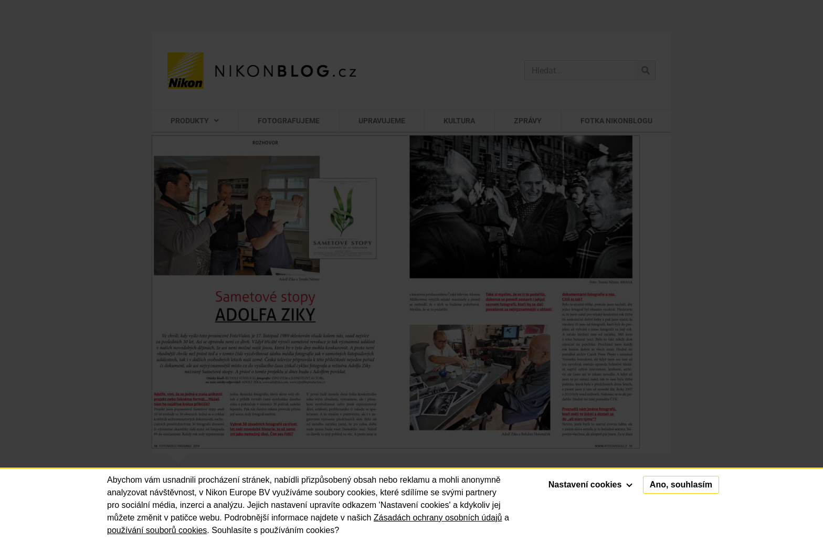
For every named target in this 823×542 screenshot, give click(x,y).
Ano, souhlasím (681, 484)
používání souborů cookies (157, 530)
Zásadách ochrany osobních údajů (438, 517)
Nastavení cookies (590, 484)
